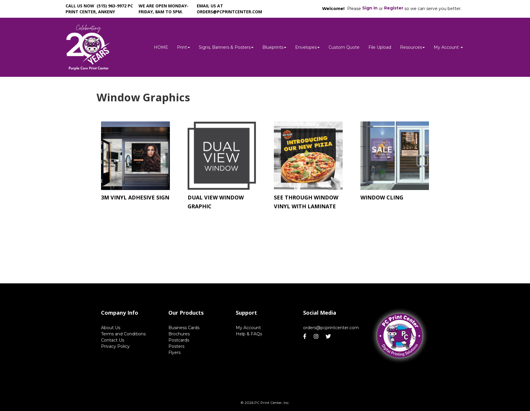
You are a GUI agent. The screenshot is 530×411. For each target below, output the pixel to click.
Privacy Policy (115, 346)
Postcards (178, 340)
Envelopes (307, 47)
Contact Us (112, 340)
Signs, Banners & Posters (226, 47)
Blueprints (274, 47)
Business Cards (183, 327)
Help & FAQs (249, 334)
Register (393, 8)
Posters (176, 346)
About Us (110, 327)
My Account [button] (448, 47)
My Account (248, 327)
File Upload (379, 47)
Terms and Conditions (123, 334)
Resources (412, 47)
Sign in (370, 8)
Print (183, 47)
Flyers (174, 352)
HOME (161, 47)
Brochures (179, 334)
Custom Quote (344, 47)
